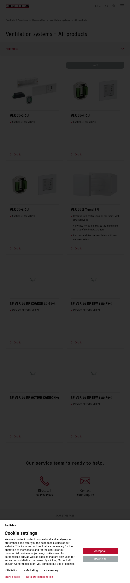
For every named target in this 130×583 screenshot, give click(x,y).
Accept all (100, 551)
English (11, 525)
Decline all (100, 559)
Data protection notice (39, 576)
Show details (12, 576)
